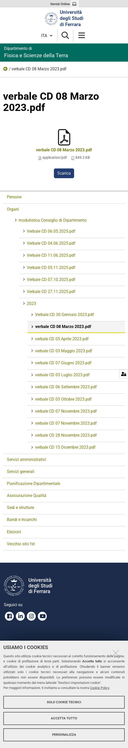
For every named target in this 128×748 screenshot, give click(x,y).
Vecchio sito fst (21, 543)
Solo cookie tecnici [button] (64, 702)
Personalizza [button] (64, 734)
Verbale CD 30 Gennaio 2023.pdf (64, 314)
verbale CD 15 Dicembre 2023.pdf (65, 447)
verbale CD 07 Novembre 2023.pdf (65, 411)
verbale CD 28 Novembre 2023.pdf (65, 435)
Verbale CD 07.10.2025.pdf (50, 279)
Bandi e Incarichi (22, 519)
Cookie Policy (99, 688)
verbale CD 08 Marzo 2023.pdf (64, 150)
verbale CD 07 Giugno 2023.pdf (62, 362)
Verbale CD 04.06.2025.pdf (50, 243)
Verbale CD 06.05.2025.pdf (50, 231)
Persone (14, 197)
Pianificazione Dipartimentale (33, 483)
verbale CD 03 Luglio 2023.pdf (62, 374)
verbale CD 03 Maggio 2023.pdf (63, 350)
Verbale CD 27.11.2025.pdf (50, 291)
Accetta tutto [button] (64, 718)
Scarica (64, 173)
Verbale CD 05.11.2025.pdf (50, 267)
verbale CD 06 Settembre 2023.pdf (65, 386)
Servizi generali (20, 471)
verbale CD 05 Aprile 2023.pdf (61, 338)
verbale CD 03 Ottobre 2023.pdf (63, 399)
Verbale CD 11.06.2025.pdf (50, 255)
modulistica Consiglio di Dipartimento (52, 220)
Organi (13, 209)
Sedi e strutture (20, 507)
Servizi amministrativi (26, 459)
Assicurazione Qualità (26, 495)
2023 (5, 70)
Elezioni (14, 531)
